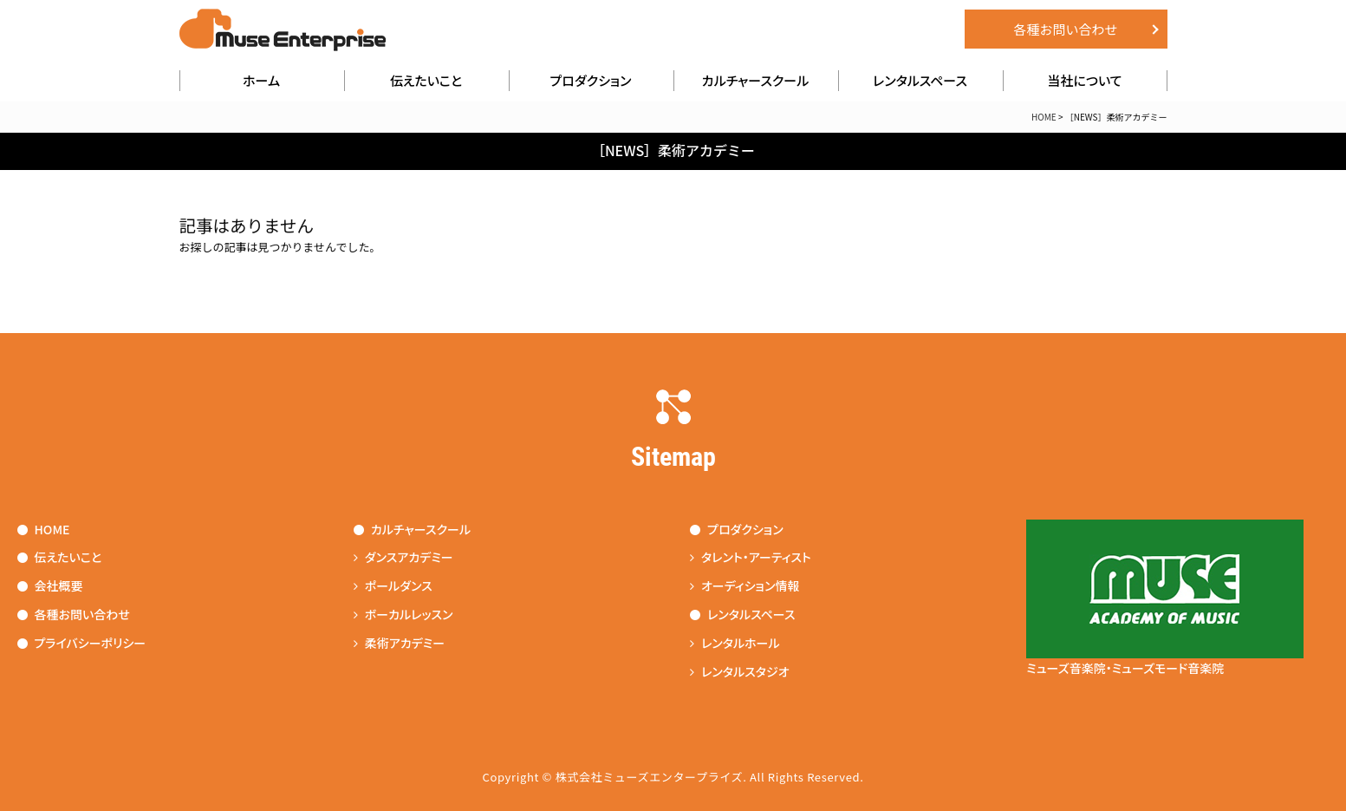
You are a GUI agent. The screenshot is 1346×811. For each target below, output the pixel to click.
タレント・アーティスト (750, 557)
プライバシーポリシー (81, 642)
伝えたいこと (426, 80)
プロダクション (591, 80)
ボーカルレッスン (403, 614)
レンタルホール (735, 642)
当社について (1084, 80)
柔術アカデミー (399, 642)
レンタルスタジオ (740, 671)
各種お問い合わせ (1065, 29)
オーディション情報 (744, 585)
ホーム (261, 80)
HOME (1044, 116)
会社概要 (50, 585)
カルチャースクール (756, 80)
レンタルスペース (920, 80)
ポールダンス (393, 585)
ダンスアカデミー (403, 557)
